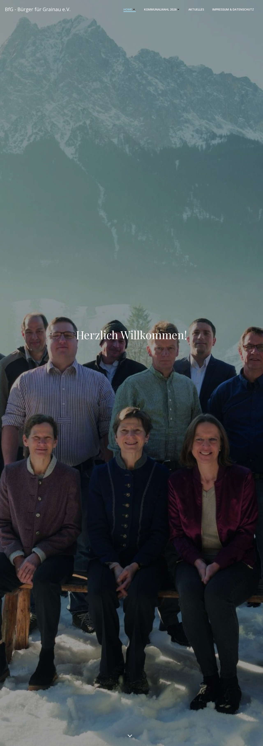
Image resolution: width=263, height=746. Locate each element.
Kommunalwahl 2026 (162, 9)
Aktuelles (196, 9)
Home (129, 9)
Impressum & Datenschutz (233, 9)
